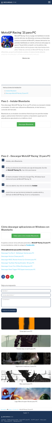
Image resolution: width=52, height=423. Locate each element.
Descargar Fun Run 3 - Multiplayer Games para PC (17, 253)
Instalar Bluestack (11, 91)
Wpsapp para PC (17, 421)
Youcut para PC (8, 421)
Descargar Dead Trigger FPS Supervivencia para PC (18, 269)
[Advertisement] (26, 18)
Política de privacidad (12, 419)
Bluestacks (26, 124)
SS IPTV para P (35, 419)
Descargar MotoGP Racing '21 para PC (17, 93)
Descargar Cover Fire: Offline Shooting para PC (16, 266)
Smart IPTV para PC (24, 419)
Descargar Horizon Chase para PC (12, 256)
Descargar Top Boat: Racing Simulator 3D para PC (17, 263)
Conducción (30, 245)
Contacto (3, 419)
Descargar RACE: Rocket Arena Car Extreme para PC (18, 259)
